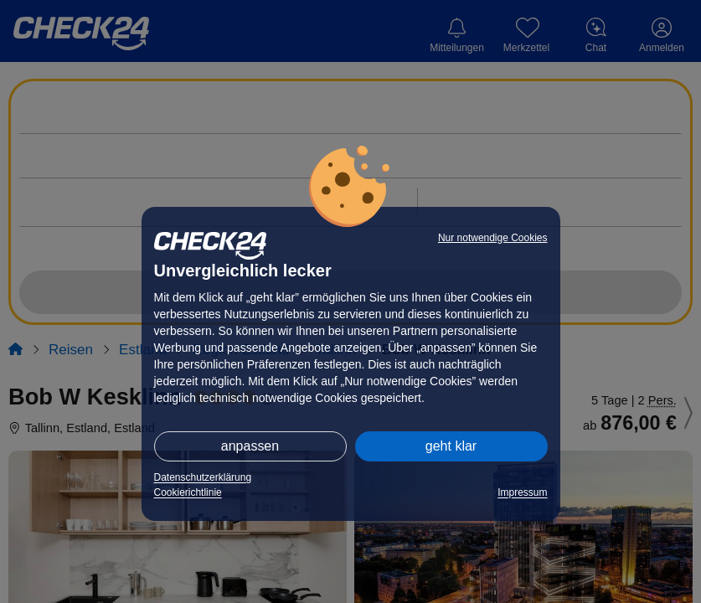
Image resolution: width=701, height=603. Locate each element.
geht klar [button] (451, 446)
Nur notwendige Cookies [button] (493, 238)
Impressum (522, 492)
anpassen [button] (250, 446)
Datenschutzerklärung (203, 477)
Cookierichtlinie (188, 492)
